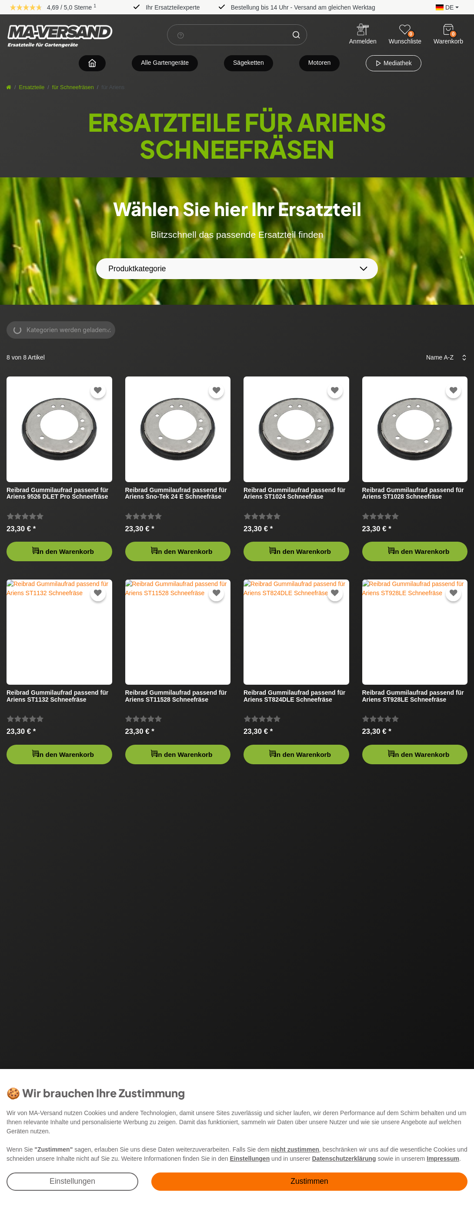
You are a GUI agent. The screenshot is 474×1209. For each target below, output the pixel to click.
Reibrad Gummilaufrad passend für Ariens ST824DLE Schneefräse (294, 696)
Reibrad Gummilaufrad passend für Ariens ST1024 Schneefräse (294, 493)
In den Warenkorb (62, 550)
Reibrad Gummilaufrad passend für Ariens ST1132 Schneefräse (57, 696)
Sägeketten (248, 62)
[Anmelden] (363, 35)
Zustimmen (309, 1181)
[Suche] (296, 35)
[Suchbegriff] (226, 35)
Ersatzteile (32, 87)
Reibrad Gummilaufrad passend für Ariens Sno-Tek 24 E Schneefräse (176, 493)
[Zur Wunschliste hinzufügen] (98, 391)
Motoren (319, 62)
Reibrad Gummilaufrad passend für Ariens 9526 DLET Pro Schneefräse (57, 493)
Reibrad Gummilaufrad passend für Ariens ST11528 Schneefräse (176, 696)
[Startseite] (8, 87)
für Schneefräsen (73, 87)
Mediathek (393, 63)
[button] (445, 6)
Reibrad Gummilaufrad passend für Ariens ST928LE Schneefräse (413, 696)
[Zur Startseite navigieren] (92, 62)
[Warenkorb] (448, 29)
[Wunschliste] (405, 29)
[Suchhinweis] (180, 35)
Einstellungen (72, 1181)
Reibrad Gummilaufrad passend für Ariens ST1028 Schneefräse (413, 493)
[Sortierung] (443, 357)
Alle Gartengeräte (165, 62)
